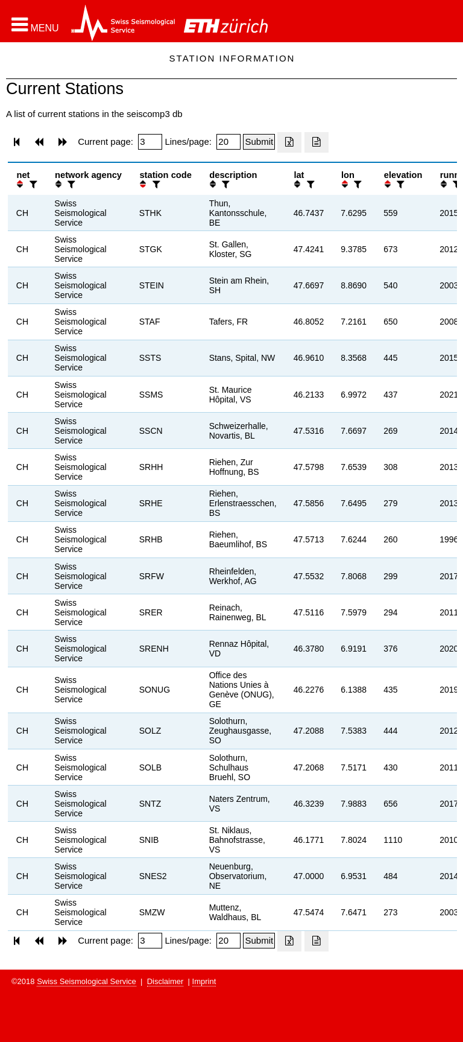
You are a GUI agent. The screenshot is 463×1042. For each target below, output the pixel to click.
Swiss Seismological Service (86, 981)
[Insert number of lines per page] (228, 142)
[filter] (32, 184)
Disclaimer (165, 981)
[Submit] (259, 142)
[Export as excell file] (289, 142)
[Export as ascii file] (316, 142)
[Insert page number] (150, 142)
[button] (35, 24)
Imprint (204, 981)
